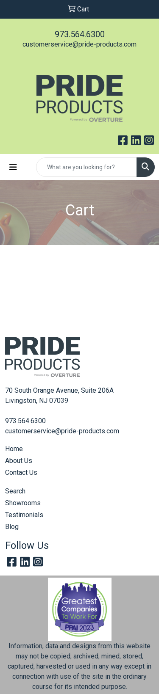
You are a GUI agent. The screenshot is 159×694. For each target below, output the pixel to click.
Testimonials (24, 515)
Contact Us (21, 472)
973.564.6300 (80, 34)
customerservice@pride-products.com (79, 44)
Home (14, 449)
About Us (18, 461)
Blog (12, 527)
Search (15, 491)
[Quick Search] (86, 167)
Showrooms (23, 503)
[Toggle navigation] (13, 167)
